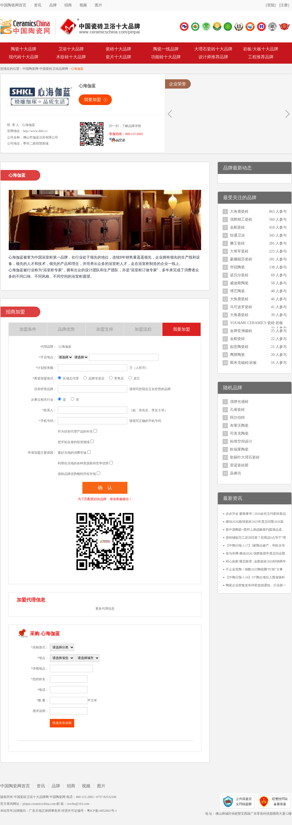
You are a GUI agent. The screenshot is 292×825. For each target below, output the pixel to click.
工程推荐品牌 (260, 57)
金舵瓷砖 (237, 227)
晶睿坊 (235, 473)
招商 (68, 5)
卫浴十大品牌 (71, 49)
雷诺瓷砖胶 (239, 465)
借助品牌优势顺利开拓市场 (77, 474)
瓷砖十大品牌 (118, 49)
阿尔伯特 (237, 418)
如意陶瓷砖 (239, 347)
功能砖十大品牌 (166, 57)
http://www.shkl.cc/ (35, 131)
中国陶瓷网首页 (13, 5)
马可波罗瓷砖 (241, 307)
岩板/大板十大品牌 (260, 49)
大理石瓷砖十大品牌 (213, 49)
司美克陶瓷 (239, 433)
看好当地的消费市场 (72, 453)
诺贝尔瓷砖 (239, 275)
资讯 (37, 5)
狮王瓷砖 (237, 243)
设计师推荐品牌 (213, 57)
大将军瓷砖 (239, 251)
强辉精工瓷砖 (241, 219)
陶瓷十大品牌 (23, 49)
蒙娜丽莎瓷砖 (241, 259)
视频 (83, 5)
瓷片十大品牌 (118, 57)
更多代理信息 (104, 608)
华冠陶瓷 (237, 267)
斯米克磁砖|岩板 (243, 363)
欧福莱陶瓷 (239, 449)
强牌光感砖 (239, 402)
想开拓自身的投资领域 (74, 442)
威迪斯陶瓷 (239, 283)
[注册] (284, 5)
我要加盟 (92, 99)
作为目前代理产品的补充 (75, 431)
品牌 (53, 5)
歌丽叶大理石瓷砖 (245, 457)
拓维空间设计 (241, 441)
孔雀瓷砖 (237, 410)
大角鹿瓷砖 (239, 211)
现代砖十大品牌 (23, 57)
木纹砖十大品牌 (71, 57)
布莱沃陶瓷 (239, 425)
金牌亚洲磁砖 (241, 331)
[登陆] (271, 5)
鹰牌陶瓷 (237, 355)
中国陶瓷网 (30, 69)
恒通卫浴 (237, 235)
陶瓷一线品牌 (166, 49)
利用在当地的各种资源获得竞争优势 (83, 463)
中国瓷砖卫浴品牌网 (53, 69)
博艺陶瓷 (237, 291)
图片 (98, 5)
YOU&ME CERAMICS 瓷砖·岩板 (256, 323)
